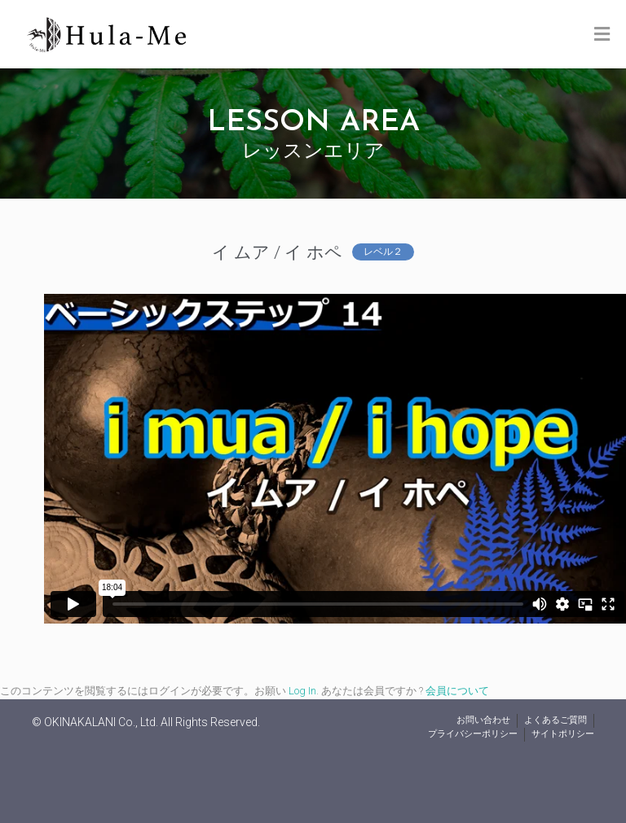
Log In (302, 691)
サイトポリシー (562, 734)
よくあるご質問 (555, 720)
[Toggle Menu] (602, 35)
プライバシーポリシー (473, 734)
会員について (457, 691)
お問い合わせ (483, 720)
